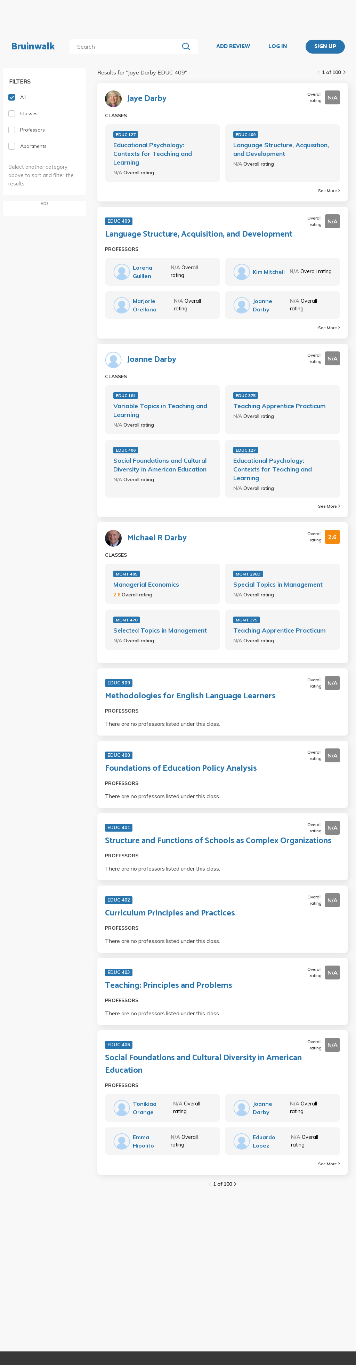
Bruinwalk (33, 46)
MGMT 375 (246, 619)
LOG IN (277, 46)
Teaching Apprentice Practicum (279, 406)
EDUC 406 (126, 450)
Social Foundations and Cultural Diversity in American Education (160, 465)
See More (329, 190)
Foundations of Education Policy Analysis (181, 768)
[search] (125, 46)
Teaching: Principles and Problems (168, 985)
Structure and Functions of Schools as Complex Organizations (218, 841)
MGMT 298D (248, 574)
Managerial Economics (146, 584)
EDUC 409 (246, 134)
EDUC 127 (126, 134)
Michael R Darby (157, 538)
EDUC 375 (246, 395)
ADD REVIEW (233, 46)
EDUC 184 (126, 395)
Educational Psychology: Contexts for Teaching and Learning (152, 153)
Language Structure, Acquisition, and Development (281, 149)
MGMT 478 (126, 619)
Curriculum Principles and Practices (170, 913)
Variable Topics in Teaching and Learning (160, 410)
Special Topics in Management (278, 584)
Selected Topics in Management (160, 630)
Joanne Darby (151, 360)
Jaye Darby (147, 99)
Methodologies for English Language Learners (190, 696)
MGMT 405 (126, 574)
